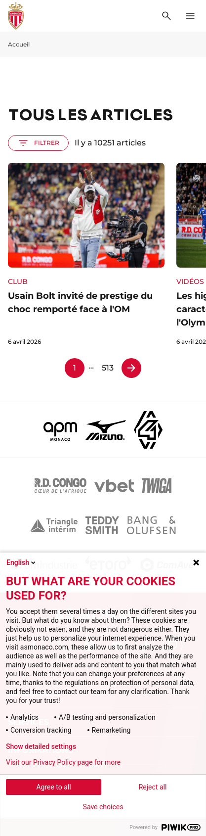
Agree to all (53, 787)
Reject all (153, 787)
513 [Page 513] (108, 367)
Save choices (103, 807)
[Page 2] (131, 368)
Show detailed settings (41, 746)
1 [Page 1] (74, 367)
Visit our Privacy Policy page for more (63, 762)
